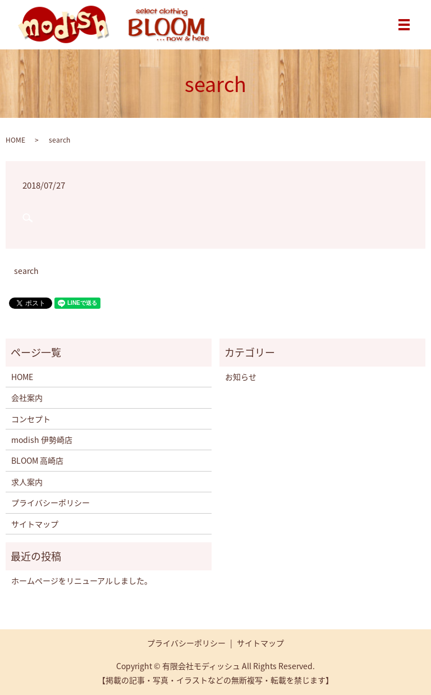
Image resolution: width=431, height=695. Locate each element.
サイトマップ (34, 523)
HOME (15, 140)
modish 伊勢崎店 (41, 439)
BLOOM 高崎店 (37, 460)
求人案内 (27, 481)
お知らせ (240, 376)
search (26, 271)
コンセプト (31, 418)
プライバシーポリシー (50, 502)
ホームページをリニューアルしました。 (81, 580)
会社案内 (27, 397)
